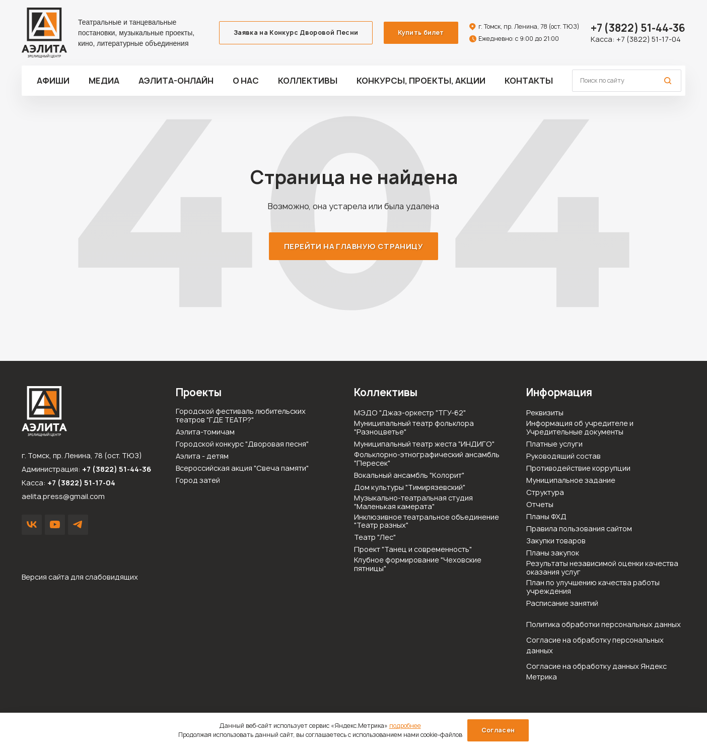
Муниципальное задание (570, 480)
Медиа (104, 80)
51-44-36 (638, 28)
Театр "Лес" (375, 537)
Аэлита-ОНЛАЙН (176, 80)
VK (32, 525)
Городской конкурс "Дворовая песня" (242, 444)
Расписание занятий (562, 603)
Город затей (198, 480)
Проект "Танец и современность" (413, 549)
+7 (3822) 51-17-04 (648, 39)
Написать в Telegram (78, 525)
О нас (246, 80)
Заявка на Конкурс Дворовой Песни (296, 32)
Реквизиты (544, 413)
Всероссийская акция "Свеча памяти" (242, 468)
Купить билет (421, 32)
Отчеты (539, 505)
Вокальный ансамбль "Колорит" (409, 475)
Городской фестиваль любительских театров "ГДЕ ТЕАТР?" (241, 415)
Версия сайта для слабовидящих (80, 577)
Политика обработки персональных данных (603, 624)
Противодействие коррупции (578, 468)
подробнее (405, 725)
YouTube (55, 525)
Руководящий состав (563, 456)
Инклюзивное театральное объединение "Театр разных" (426, 521)
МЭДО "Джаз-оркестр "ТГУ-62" (410, 413)
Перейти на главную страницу (353, 246)
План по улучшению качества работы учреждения (593, 587)
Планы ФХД (546, 517)
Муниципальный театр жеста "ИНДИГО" (424, 444)
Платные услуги (554, 444)
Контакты (529, 80)
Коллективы (307, 80)
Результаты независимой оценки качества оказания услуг (602, 568)
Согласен (498, 730)
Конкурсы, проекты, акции (421, 80)
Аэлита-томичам (205, 432)
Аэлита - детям (202, 456)
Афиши (53, 80)
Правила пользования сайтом (579, 529)
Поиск (667, 80)
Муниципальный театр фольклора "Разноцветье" (414, 428)
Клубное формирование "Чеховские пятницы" (417, 564)
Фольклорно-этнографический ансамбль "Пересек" (427, 459)
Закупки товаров (556, 541)
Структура (545, 492)
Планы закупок (552, 553)
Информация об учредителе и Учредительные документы (579, 428)
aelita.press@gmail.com (63, 496)
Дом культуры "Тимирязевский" (409, 487)
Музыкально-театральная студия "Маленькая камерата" (413, 502)
